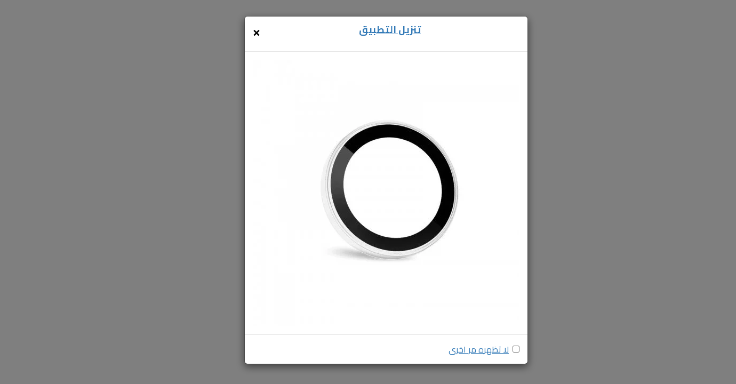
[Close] (256, 31)
